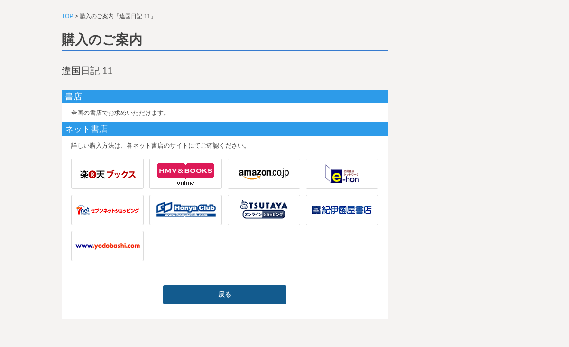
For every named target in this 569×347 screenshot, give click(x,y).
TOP (67, 16)
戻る (224, 294)
